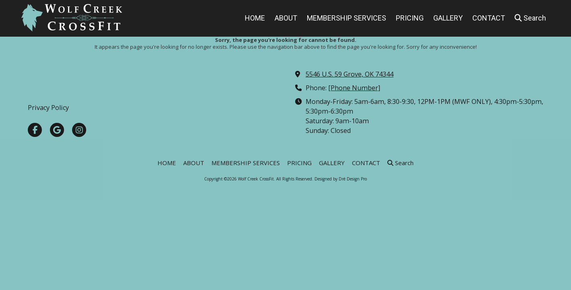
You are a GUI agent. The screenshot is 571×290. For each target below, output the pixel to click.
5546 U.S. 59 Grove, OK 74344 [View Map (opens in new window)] (349, 74)
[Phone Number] (354, 87)
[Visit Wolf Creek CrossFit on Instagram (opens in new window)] (79, 130)
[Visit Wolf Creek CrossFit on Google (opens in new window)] (57, 130)
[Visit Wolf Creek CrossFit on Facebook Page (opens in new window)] (35, 130)
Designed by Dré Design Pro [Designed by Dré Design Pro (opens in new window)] (340, 179)
